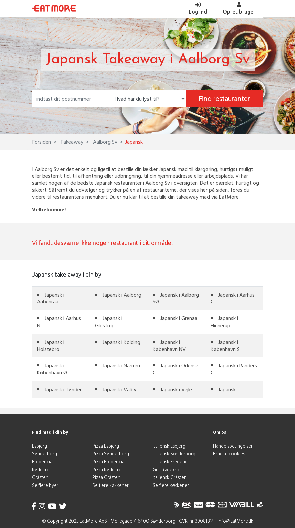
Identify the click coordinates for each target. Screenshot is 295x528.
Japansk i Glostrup (108, 321)
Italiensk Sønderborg (174, 453)
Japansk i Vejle (176, 389)
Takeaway (71, 142)
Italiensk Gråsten (170, 477)
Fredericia (42, 461)
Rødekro (41, 469)
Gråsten (40, 477)
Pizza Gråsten (106, 477)
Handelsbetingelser (233, 445)
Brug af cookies (229, 453)
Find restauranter (224, 98)
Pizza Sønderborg (110, 453)
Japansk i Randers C (234, 368)
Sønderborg (44, 453)
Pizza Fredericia (108, 461)
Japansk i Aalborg (122, 295)
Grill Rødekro (166, 469)
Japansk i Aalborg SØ (176, 298)
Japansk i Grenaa (178, 318)
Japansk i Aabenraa (50, 298)
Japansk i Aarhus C (233, 298)
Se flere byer (45, 485)
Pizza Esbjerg (105, 445)
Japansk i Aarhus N (59, 321)
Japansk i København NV (169, 345)
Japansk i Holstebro (50, 345)
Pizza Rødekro (107, 469)
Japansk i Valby (119, 389)
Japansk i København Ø (52, 368)
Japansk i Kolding (121, 342)
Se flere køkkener (110, 485)
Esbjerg (39, 445)
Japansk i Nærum (121, 365)
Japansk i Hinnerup (224, 321)
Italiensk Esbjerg (169, 445)
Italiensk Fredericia (172, 461)
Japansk (227, 389)
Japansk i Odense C (175, 368)
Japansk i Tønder (63, 389)
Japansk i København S (225, 345)
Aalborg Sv (104, 142)
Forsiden (41, 142)
